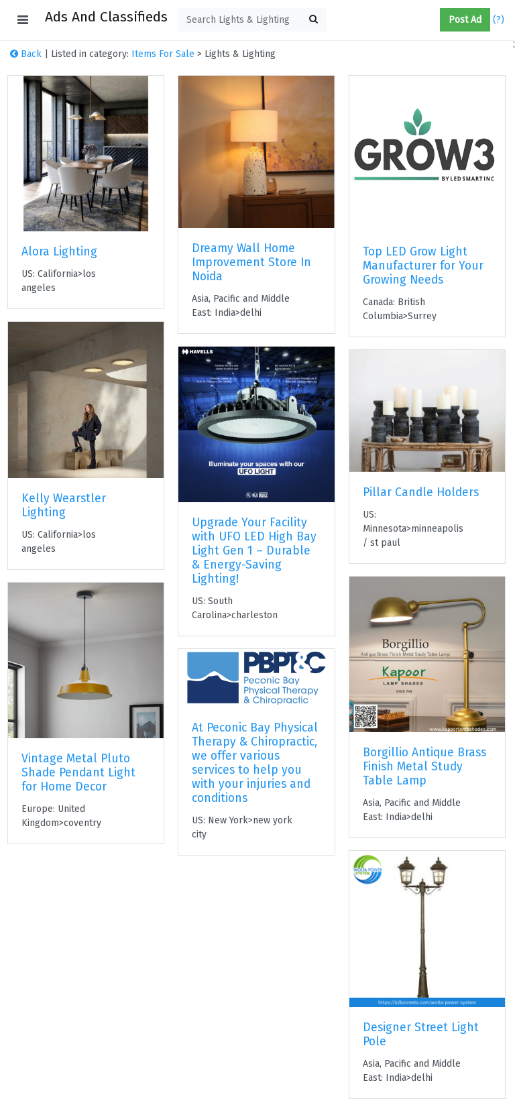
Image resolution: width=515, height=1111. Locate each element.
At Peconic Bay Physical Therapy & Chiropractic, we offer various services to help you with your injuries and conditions (255, 763)
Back (26, 54)
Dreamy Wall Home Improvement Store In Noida (251, 262)
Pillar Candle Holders (421, 492)
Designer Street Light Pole (421, 1034)
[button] (434, 20)
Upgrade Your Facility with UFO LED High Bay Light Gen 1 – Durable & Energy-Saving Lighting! (254, 551)
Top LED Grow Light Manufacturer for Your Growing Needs (423, 266)
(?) (498, 19)
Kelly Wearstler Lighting (63, 505)
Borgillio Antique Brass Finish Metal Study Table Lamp (424, 767)
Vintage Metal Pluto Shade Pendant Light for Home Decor (78, 773)
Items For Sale (162, 54)
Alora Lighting (59, 252)
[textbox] (252, 20)
